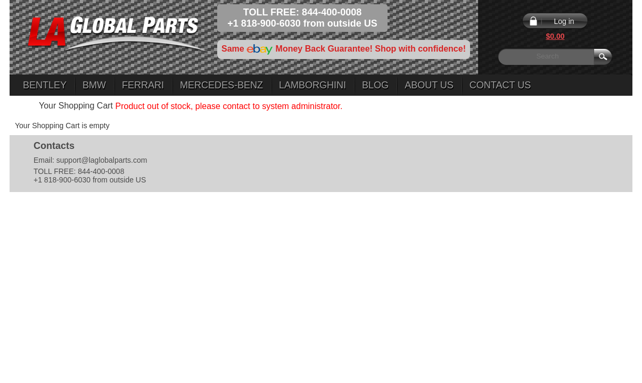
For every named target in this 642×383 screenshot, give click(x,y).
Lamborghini (312, 85)
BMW (94, 85)
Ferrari (143, 85)
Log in (564, 21)
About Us (429, 85)
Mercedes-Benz (221, 85)
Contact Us (500, 85)
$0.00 (555, 36)
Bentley (45, 85)
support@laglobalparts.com (101, 160)
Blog (375, 85)
